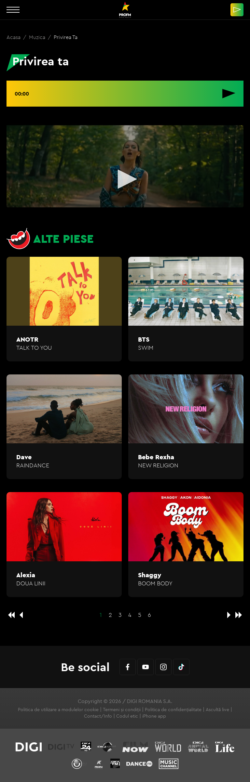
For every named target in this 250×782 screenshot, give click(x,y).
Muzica (38, 37)
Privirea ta (65, 37)
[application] (125, 179)
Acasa (14, 37)
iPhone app (154, 716)
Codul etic (127, 716)
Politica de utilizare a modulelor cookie (58, 709)
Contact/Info (98, 716)
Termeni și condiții (122, 709)
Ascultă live (217, 709)
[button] (125, 179)
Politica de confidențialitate (173, 709)
